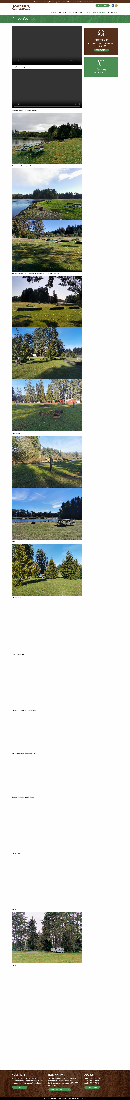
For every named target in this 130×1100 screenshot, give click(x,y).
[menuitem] (53, 12)
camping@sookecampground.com (101, 43)
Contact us (101, 50)
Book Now (102, 6)
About (61, 12)
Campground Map (75, 12)
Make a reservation (60, 1090)
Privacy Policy (81, 1098)
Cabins (87, 12)
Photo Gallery (99, 12)
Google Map (92, 1087)
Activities (112, 12)
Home (53, 12)
